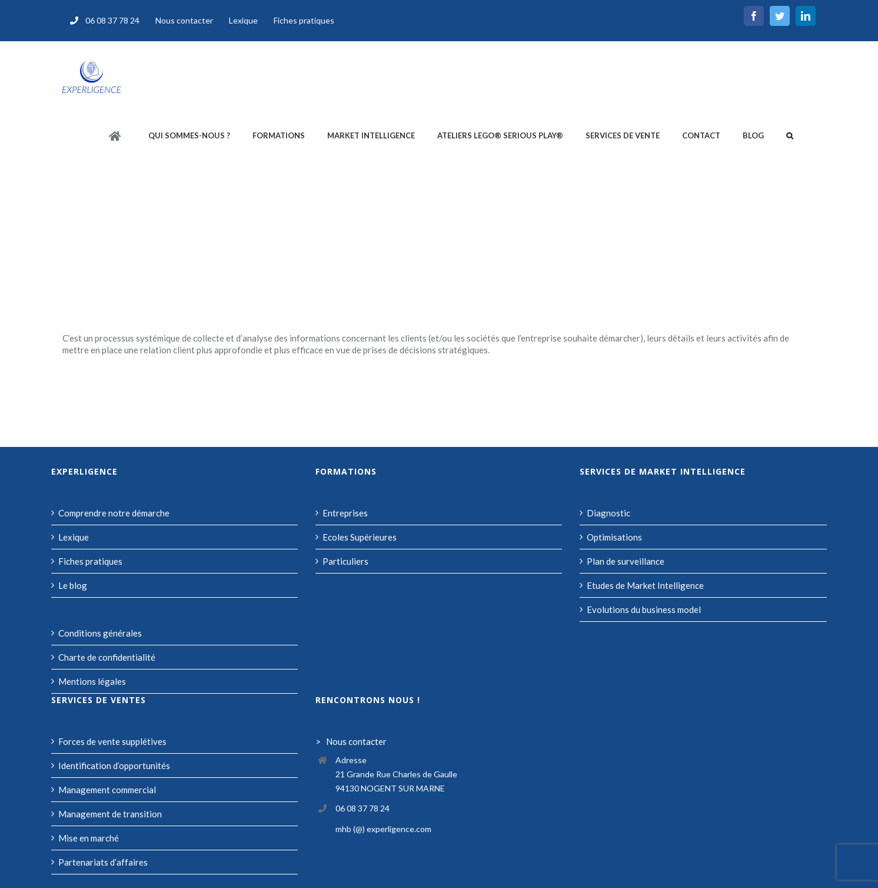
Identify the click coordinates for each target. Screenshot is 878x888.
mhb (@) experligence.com (383, 829)
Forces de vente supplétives (112, 741)
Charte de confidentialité (106, 657)
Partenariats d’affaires (103, 862)
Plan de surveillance (625, 561)
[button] (789, 136)
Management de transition (110, 814)
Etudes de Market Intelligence (645, 585)
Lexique (73, 537)
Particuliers (345, 561)
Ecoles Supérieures (359, 537)
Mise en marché (88, 838)
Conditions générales (100, 633)
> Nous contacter (351, 741)
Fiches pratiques (90, 561)
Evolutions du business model (644, 609)
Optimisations (614, 537)
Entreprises (345, 513)
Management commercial (107, 789)
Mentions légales (92, 681)
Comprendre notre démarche (113, 513)
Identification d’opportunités (114, 765)
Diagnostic (608, 513)
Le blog (72, 585)
